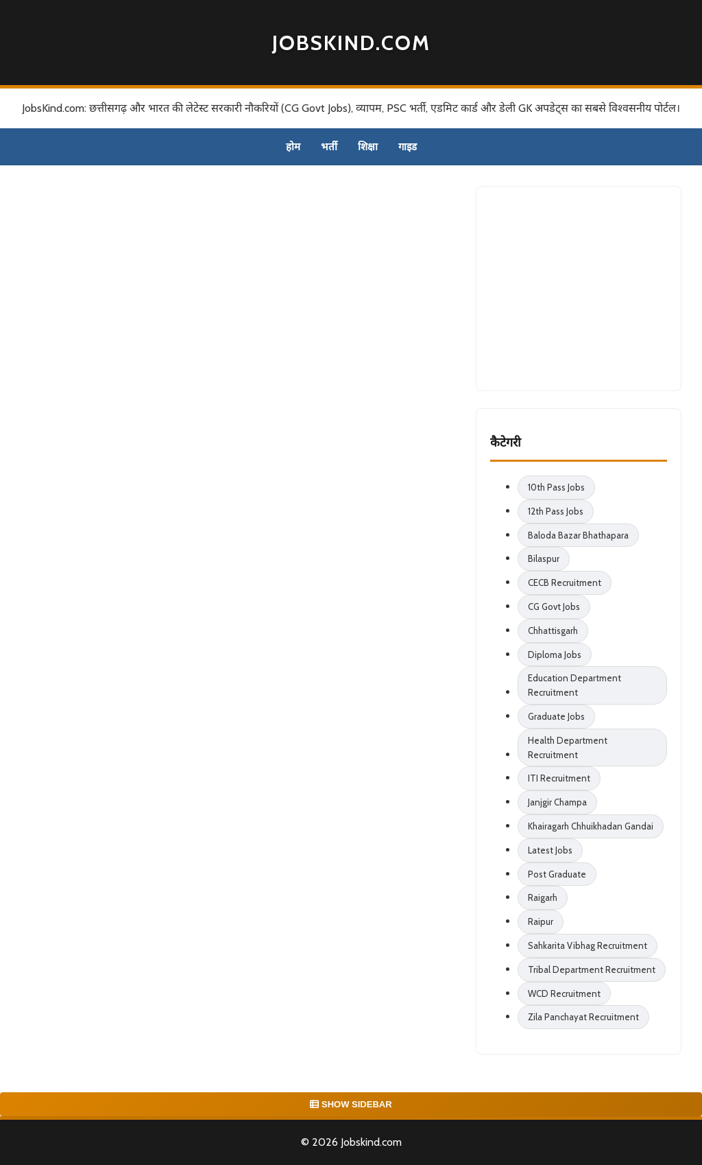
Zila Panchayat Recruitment (583, 1016)
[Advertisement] (593, 286)
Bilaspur (543, 558)
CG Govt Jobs (554, 606)
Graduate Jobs (556, 716)
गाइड (407, 147)
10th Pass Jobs (556, 487)
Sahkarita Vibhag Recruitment (587, 945)
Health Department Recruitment (567, 747)
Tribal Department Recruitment (591, 969)
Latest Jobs (550, 850)
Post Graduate (557, 874)
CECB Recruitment (564, 582)
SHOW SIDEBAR (350, 1104)
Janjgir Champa (557, 802)
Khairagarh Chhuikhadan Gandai (590, 826)
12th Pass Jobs (555, 511)
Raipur (540, 921)
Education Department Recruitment (574, 685)
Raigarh (542, 897)
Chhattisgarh (553, 630)
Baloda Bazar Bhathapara (578, 535)
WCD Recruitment (564, 993)
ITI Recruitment (559, 778)
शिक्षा (368, 147)
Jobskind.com (351, 43)
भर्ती (329, 147)
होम (293, 147)
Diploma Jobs (554, 654)
